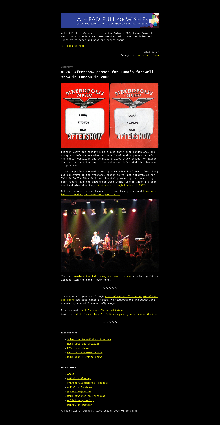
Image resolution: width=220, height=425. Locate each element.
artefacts (145, 55)
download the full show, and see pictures (102, 276)
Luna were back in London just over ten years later (108, 193)
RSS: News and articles (83, 344)
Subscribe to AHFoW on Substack (89, 339)
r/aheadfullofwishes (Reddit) (87, 383)
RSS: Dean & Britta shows (84, 357)
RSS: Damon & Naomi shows (84, 352)
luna (156, 55)
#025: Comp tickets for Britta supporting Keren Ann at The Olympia (118, 314)
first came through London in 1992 (120, 185)
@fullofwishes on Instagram (86, 396)
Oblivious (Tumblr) (80, 400)
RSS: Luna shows (78, 348)
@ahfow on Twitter (79, 405)
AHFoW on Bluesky (79, 378)
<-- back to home (73, 46)
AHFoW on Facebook (79, 387)
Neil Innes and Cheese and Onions (102, 310)
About (71, 374)
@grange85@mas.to (79, 391)
